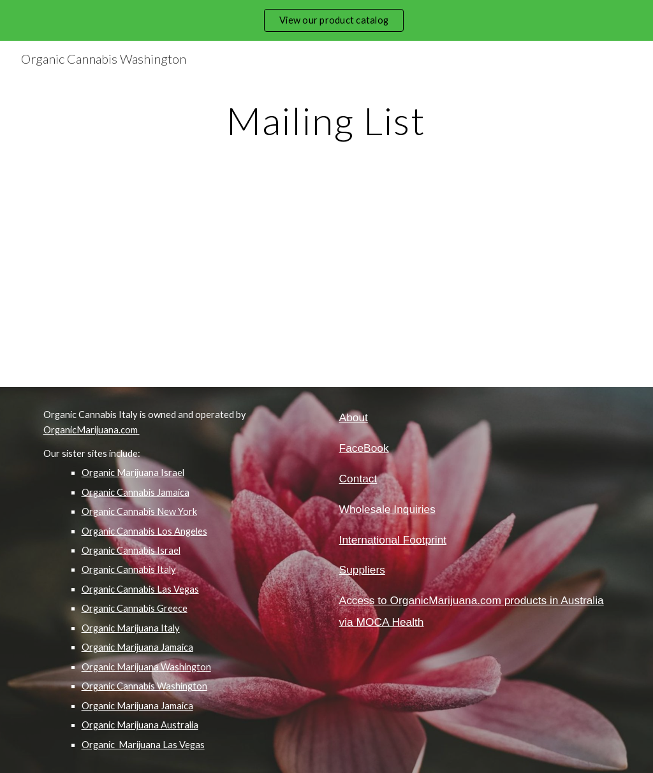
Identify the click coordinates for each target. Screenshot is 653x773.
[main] (326, 120)
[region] (326, 20)
